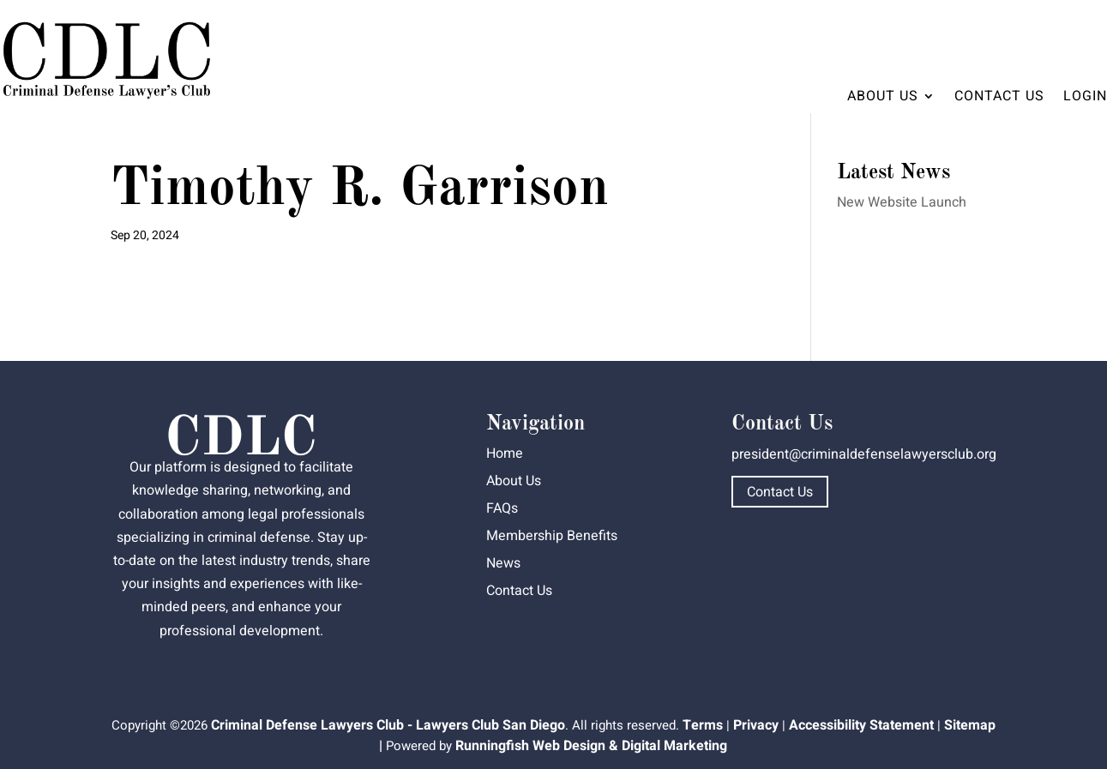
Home (504, 453)
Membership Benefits (551, 536)
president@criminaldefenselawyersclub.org (863, 454)
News (503, 563)
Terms (703, 725)
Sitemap (970, 725)
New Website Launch (901, 202)
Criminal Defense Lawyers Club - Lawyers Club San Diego (388, 725)
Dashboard (1058, 31)
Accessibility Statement (861, 725)
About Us (882, 96)
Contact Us (999, 96)
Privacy (756, 725)
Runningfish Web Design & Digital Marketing (591, 746)
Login (1085, 96)
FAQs (502, 508)
